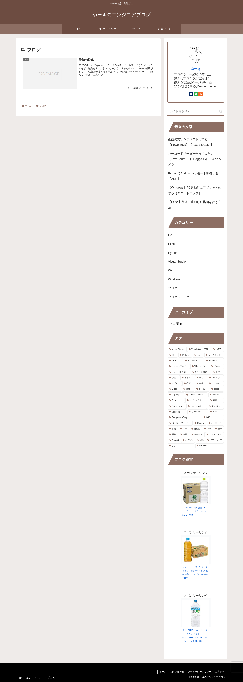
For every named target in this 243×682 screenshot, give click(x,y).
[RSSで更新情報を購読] (200, 94)
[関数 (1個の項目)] (188, 389)
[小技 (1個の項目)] (174, 377)
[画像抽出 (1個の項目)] (177, 411)
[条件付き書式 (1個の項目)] (201, 372)
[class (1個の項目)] (184, 428)
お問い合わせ (177, 671)
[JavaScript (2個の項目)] (194, 360)
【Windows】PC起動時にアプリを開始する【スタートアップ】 (194, 190)
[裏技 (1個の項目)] (218, 372)
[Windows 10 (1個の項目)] (199, 366)
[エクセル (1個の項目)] (216, 383)
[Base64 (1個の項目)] (216, 394)
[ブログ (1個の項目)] (217, 366)
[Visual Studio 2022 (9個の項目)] (199, 349)
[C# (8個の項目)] (173, 355)
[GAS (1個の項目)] (213, 417)
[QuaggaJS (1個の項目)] (197, 411)
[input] (195, 112)
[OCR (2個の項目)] (175, 360)
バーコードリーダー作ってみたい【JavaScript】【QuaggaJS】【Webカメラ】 (194, 159)
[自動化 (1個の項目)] (196, 428)
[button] (221, 111)
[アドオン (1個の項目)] (176, 394)
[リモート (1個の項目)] (197, 434)
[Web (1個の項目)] (216, 411)
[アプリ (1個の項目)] (175, 383)
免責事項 (219, 671)
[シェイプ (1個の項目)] (216, 377)
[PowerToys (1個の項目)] (177, 406)
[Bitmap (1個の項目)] (176, 400)
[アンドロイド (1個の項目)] (214, 434)
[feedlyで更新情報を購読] (196, 94)
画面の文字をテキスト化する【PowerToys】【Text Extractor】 (191, 142)
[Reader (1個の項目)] (199, 423)
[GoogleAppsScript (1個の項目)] (184, 417)
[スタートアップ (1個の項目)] (179, 366)
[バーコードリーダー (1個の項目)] (180, 423)
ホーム (162, 671)
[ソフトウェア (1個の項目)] (215, 440)
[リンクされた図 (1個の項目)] (179, 372)
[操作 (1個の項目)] (219, 428)
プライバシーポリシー (199, 671)
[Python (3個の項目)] (185, 355)
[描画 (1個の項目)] (188, 383)
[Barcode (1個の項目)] (209, 445)
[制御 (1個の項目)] (173, 434)
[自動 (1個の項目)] (173, 428)
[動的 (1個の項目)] (201, 377)
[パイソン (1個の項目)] (188, 440)
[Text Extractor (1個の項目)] (196, 406)
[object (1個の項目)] (217, 389)
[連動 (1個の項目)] (201, 383)
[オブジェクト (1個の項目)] (196, 400)
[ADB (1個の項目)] (208, 428)
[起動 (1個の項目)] (200, 440)
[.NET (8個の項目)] (218, 349)
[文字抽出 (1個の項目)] (216, 406)
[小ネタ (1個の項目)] (187, 377)
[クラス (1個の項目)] (202, 389)
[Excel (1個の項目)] (174, 389)
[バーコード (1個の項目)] (215, 423)
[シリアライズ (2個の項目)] (214, 355)
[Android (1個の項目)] (174, 440)
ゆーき (196, 69)
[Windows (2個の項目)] (214, 360)
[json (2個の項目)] (198, 355)
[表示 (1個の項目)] (216, 400)
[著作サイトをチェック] (191, 94)
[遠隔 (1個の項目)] (184, 434)
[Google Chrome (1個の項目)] (196, 394)
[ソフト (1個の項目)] (181, 445)
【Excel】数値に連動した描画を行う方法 (194, 204)
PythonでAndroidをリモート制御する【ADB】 (193, 176)
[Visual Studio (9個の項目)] (177, 349)
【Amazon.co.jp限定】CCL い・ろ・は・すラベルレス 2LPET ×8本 (194, 511)
